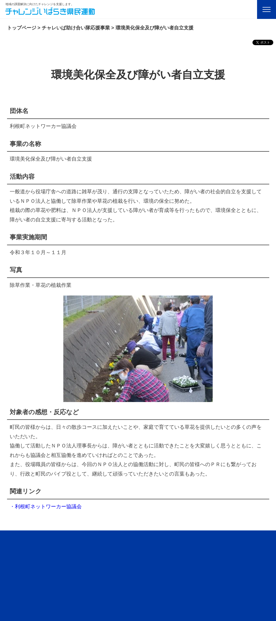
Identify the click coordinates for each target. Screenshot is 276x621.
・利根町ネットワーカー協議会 (46, 506)
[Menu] (266, 9)
